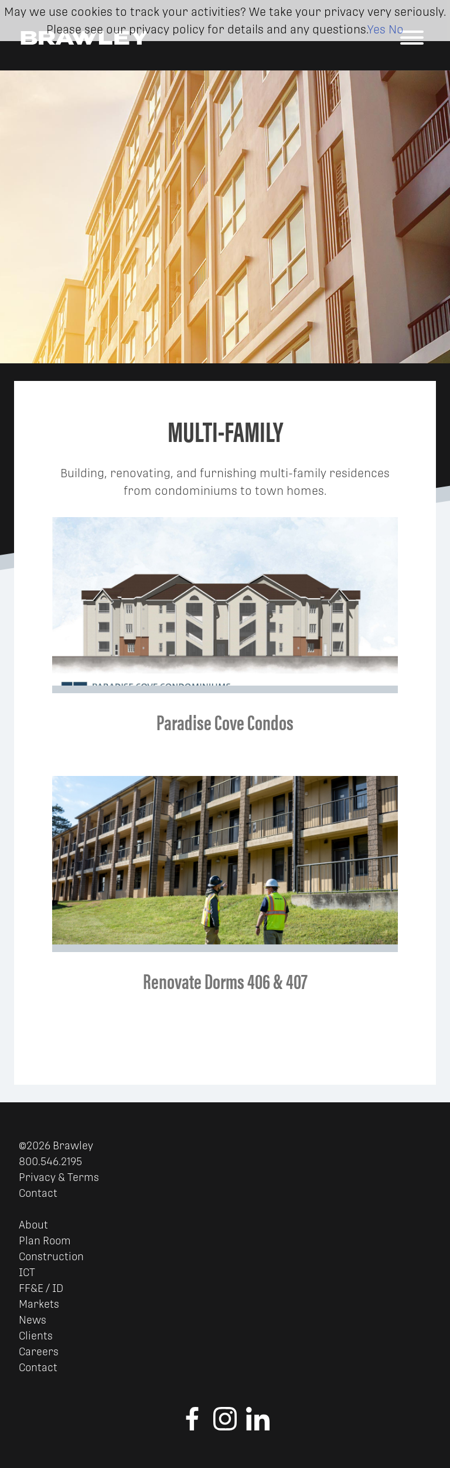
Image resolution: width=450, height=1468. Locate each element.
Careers (39, 1351)
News (32, 1320)
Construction (51, 1256)
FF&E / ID (41, 1288)
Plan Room (45, 1240)
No (396, 29)
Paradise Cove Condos (225, 721)
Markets (39, 1304)
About (33, 1225)
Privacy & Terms (59, 1177)
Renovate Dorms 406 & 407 (225, 980)
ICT (27, 1272)
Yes (376, 29)
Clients (36, 1335)
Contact (38, 1193)
